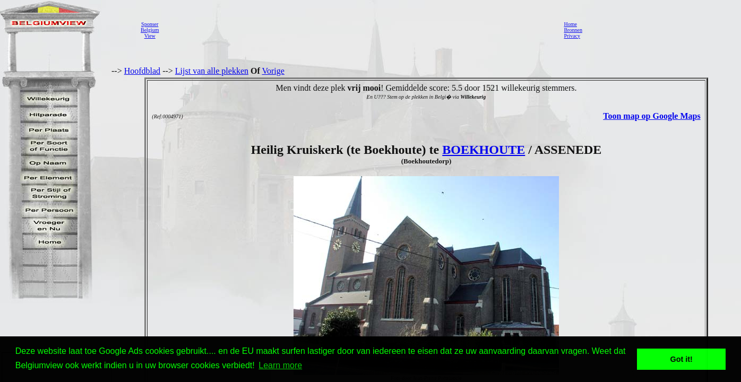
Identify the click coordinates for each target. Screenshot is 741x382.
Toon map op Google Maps (651, 115)
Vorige (273, 70)
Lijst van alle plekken (211, 70)
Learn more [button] (280, 365)
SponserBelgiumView (150, 30)
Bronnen (573, 30)
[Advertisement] (358, 30)
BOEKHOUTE (483, 150)
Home (570, 24)
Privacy (572, 36)
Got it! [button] (681, 359)
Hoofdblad (142, 70)
